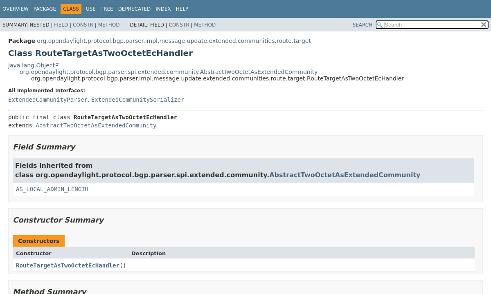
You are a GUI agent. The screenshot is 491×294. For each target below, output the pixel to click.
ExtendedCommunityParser (48, 99)
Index (163, 9)
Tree (107, 9)
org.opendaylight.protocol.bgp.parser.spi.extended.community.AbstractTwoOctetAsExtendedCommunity (169, 72)
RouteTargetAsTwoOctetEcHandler (67, 265)
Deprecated (134, 9)
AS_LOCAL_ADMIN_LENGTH (52, 189)
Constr (83, 25)
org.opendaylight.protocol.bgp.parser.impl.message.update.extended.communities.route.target (174, 41)
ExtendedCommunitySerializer (138, 99)
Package (45, 9)
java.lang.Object (31, 65)
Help (182, 9)
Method (109, 25)
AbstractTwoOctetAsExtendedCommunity (96, 125)
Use (91, 9)
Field (61, 25)
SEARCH (363, 25)
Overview (15, 9)
